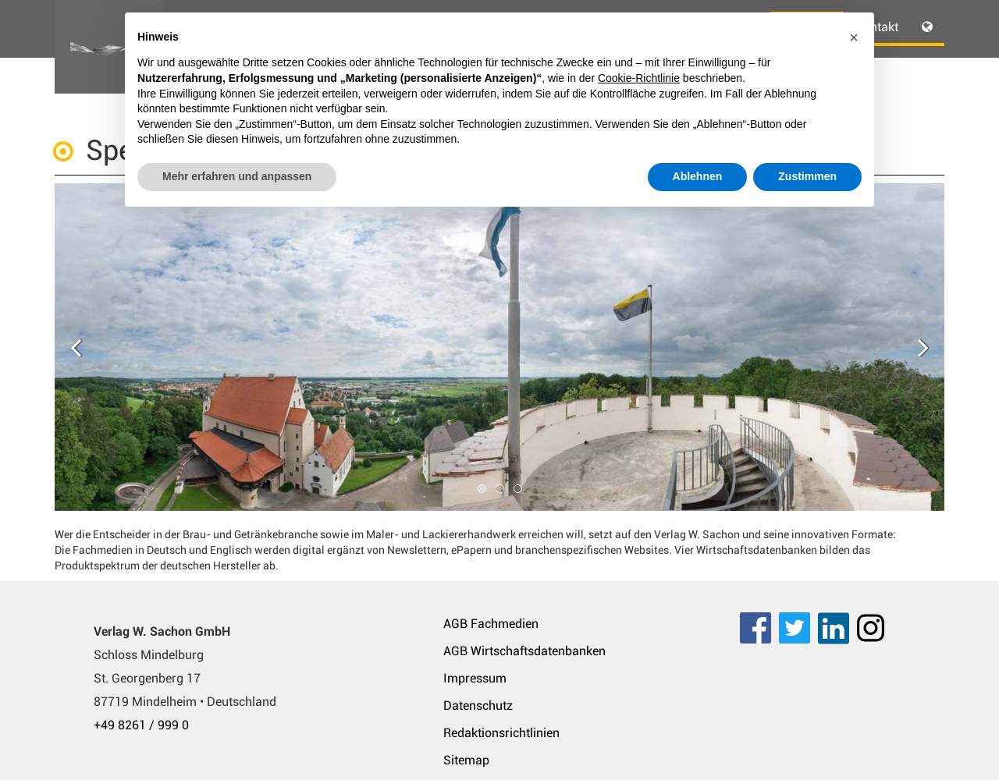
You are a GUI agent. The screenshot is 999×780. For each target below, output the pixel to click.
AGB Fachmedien (491, 623)
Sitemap (466, 760)
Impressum (475, 678)
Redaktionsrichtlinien (501, 732)
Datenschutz (478, 705)
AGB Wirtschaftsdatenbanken (524, 651)
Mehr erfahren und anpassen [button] (236, 176)
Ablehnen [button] (698, 176)
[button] (853, 37)
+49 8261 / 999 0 (141, 725)
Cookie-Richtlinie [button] (639, 78)
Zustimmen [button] (807, 176)
